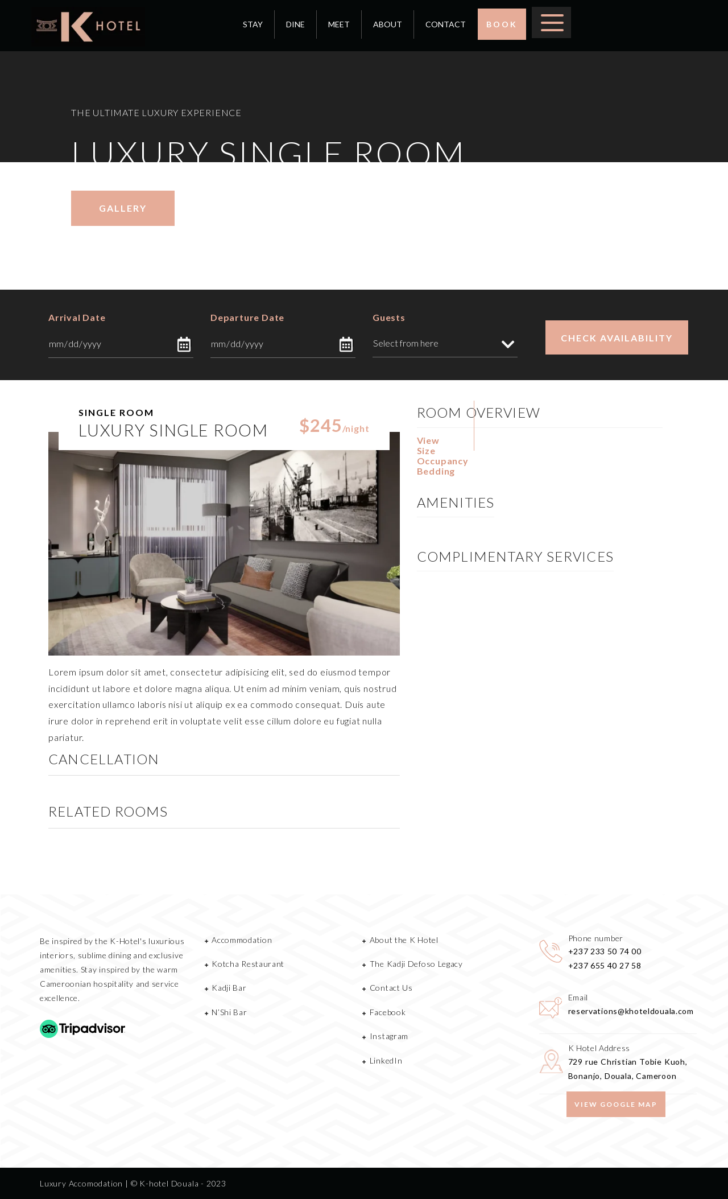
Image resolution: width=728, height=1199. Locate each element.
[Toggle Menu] (552, 21)
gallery (123, 208)
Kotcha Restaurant (248, 964)
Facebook (388, 1012)
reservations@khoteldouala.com (631, 1011)
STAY (253, 24)
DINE (295, 24)
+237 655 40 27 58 (605, 965)
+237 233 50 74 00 (605, 951)
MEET (339, 24)
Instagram (389, 1036)
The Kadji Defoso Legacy (416, 964)
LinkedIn (386, 1060)
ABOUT (387, 24)
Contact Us (391, 987)
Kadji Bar (229, 987)
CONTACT (445, 24)
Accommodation (242, 940)
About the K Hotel (404, 940)
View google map (615, 1104)
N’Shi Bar (229, 1012)
